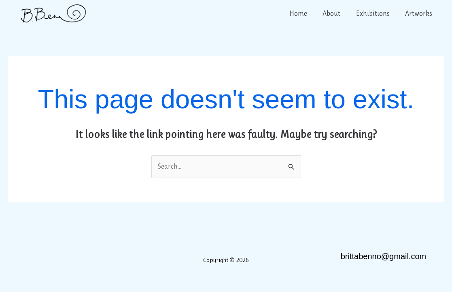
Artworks (419, 13)
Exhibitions (374, 13)
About (334, 13)
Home (301, 13)
